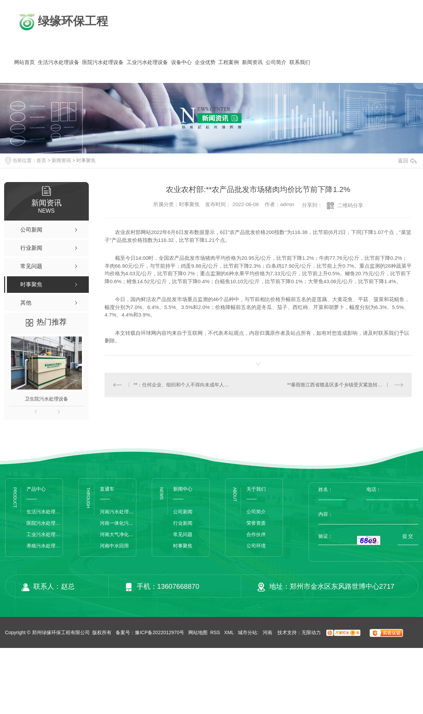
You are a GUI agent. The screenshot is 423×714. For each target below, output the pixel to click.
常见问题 (182, 534)
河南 (267, 632)
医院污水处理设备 (103, 62)
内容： (368, 514)
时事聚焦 (86, 160)
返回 (407, 160)
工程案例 (228, 62)
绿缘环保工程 (62, 22)
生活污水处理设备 (58, 62)
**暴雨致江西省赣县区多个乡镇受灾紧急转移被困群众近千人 (345, 384)
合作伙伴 (256, 534)
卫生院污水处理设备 (46, 399)
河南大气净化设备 (118, 534)
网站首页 (24, 62)
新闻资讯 (252, 62)
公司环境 (256, 545)
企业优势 (205, 62)
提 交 (407, 536)
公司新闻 (182, 511)
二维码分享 (350, 205)
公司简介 (276, 62)
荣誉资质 (256, 523)
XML (229, 632)
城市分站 (247, 632)
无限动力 (311, 632)
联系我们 (299, 62)
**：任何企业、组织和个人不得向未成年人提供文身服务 (181, 384)
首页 (41, 160)
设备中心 (181, 62)
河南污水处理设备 (118, 511)
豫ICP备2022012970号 (159, 632)
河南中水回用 (114, 545)
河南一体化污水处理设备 (118, 523)
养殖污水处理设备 (45, 545)
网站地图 (198, 632)
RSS (216, 632)
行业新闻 (182, 523)
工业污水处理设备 (147, 62)
